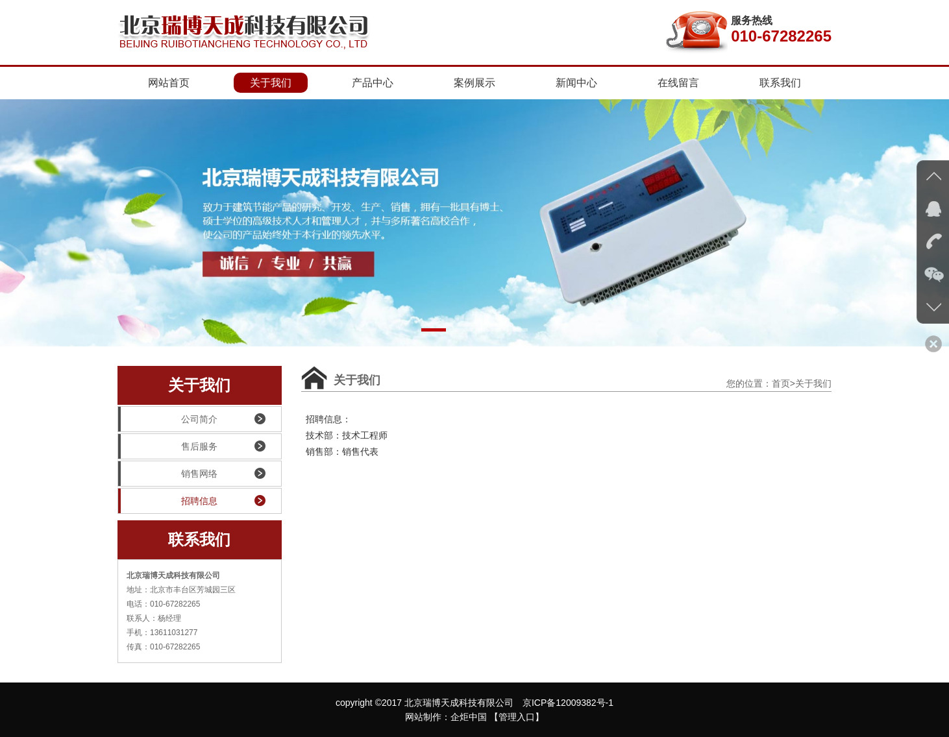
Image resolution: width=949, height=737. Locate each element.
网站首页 (169, 82)
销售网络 (167, 474)
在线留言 (678, 82)
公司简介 (167, 419)
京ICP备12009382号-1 (568, 702)
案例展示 (474, 82)
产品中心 (372, 82)
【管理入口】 (516, 717)
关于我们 (270, 82)
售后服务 (167, 446)
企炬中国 (468, 717)
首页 (781, 383)
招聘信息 (167, 501)
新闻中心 (576, 82)
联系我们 (780, 82)
